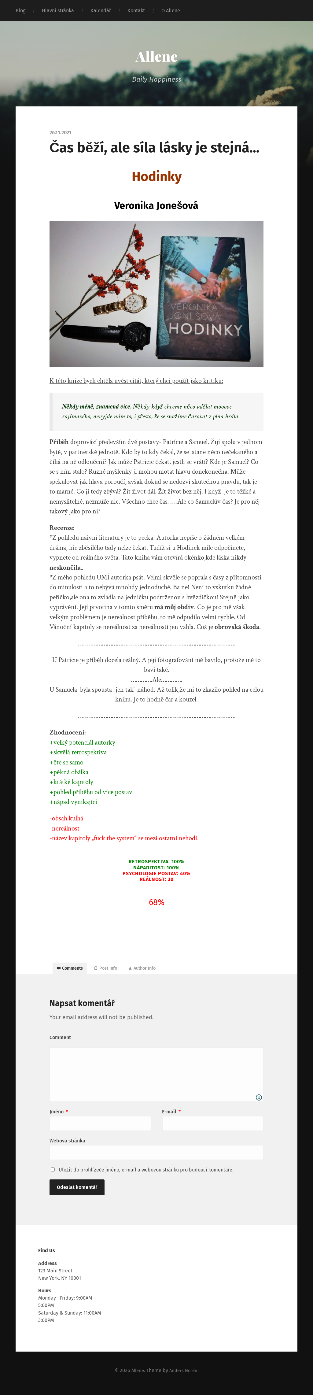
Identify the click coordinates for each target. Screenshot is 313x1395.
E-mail (171, 1117)
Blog (20, 10)
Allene (156, 55)
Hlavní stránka (58, 10)
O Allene (170, 10)
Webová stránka (67, 1146)
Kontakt (136, 10)
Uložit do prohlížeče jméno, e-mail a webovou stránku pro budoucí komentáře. (146, 1175)
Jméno (59, 1117)
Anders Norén (184, 1375)
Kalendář (100, 10)
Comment (60, 1042)
